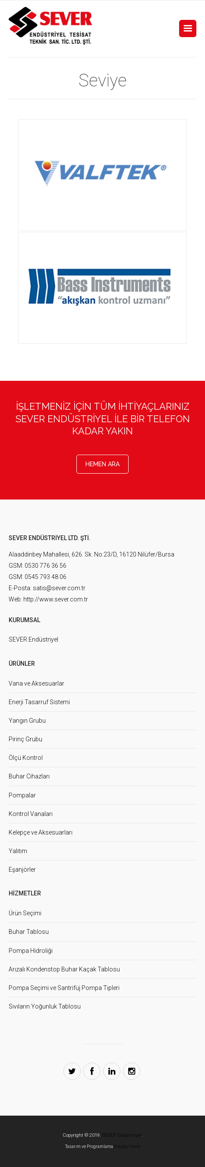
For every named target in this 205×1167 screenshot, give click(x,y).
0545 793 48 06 (45, 576)
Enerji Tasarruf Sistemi (39, 702)
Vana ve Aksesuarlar (36, 683)
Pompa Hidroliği (31, 950)
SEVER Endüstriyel (33, 639)
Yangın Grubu (27, 720)
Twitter (72, 1071)
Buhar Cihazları (29, 776)
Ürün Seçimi (25, 913)
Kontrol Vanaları (31, 813)
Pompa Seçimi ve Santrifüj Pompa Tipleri (64, 987)
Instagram (131, 1071)
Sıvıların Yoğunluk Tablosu (45, 1006)
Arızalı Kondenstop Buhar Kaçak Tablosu (64, 969)
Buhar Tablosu (29, 931)
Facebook (92, 1071)
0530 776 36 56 (45, 565)
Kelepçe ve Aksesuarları (41, 832)
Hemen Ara (102, 464)
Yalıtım (18, 851)
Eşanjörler (22, 869)
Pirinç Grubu (25, 739)
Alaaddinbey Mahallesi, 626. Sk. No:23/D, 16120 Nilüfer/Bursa (91, 554)
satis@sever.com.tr (59, 588)
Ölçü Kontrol (26, 757)
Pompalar (22, 795)
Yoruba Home (127, 1146)
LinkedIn (111, 1071)
